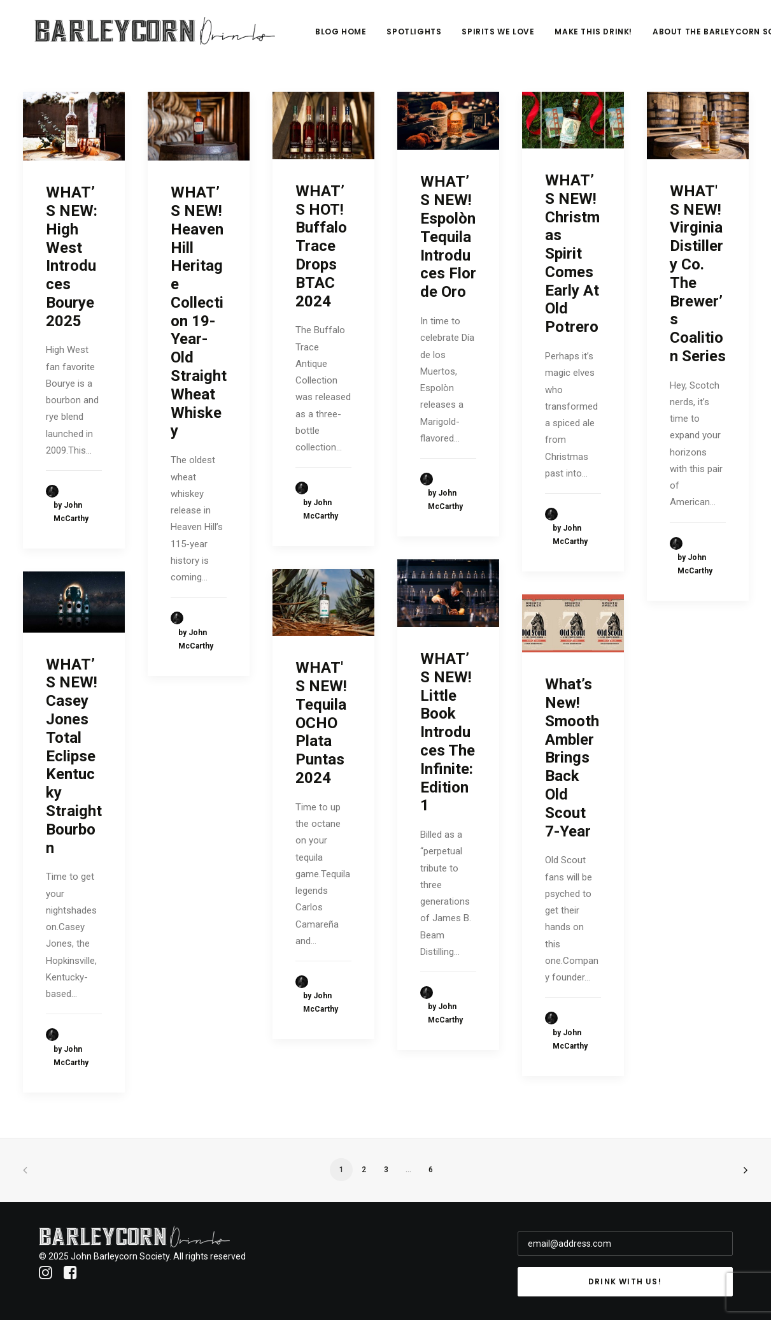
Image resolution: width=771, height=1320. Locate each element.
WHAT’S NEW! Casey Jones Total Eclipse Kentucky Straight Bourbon (74, 756)
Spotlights (473, 36)
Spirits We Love (557, 36)
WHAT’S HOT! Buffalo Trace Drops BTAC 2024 (321, 246)
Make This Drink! (653, 36)
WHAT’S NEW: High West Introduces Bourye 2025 (71, 256)
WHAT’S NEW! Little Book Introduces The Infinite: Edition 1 (447, 732)
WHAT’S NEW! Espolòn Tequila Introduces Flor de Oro (448, 237)
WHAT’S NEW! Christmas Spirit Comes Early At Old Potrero (572, 253)
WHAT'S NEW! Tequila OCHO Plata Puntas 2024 (321, 723)
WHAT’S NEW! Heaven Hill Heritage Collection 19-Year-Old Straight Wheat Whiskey (199, 311)
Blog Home (399, 36)
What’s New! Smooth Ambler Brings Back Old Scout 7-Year (572, 757)
